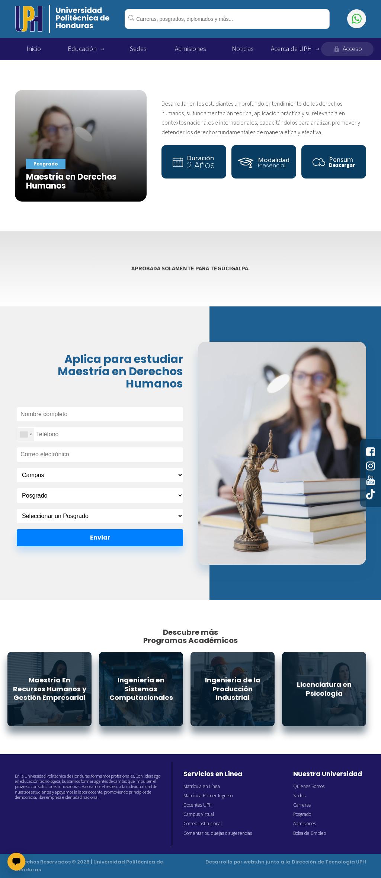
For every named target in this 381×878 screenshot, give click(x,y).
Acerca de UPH (295, 49)
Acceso (347, 49)
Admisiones (190, 49)
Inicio (33, 49)
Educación (86, 49)
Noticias (243, 49)
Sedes (138, 49)
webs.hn (254, 861)
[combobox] (227, 19)
